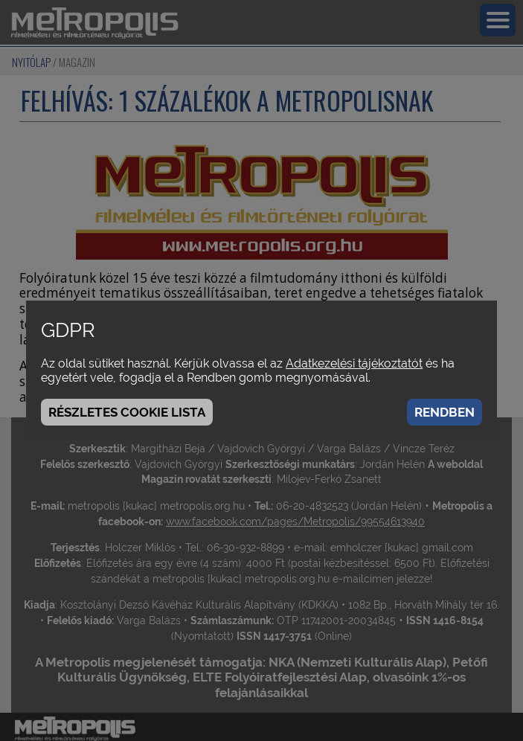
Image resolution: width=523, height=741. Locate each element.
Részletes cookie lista (126, 412)
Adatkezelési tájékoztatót (354, 363)
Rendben (444, 412)
